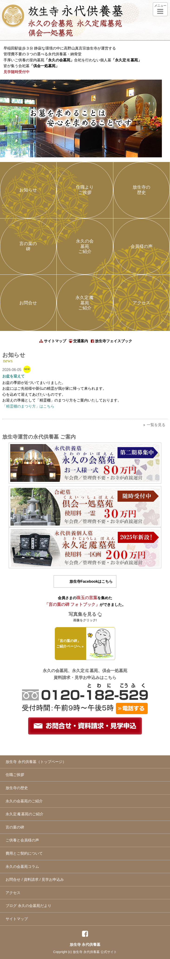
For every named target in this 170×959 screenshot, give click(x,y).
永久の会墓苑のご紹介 (23, 801)
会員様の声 (142, 246)
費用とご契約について (23, 853)
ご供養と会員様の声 (21, 840)
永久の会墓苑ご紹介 (85, 246)
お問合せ (28, 302)
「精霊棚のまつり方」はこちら (28, 406)
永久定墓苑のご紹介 (23, 814)
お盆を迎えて (13, 376)
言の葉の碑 (28, 246)
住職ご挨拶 (13, 775)
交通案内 (78, 341)
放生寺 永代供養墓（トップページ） (34, 762)
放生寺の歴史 (141, 190)
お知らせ (28, 189)
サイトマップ (52, 341)
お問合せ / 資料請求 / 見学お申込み (33, 879)
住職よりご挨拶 (85, 190)
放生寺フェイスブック (111, 341)
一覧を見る (154, 425)
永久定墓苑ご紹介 (84, 303)
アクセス (141, 302)
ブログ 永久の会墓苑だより (27, 906)
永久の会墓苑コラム (21, 867)
